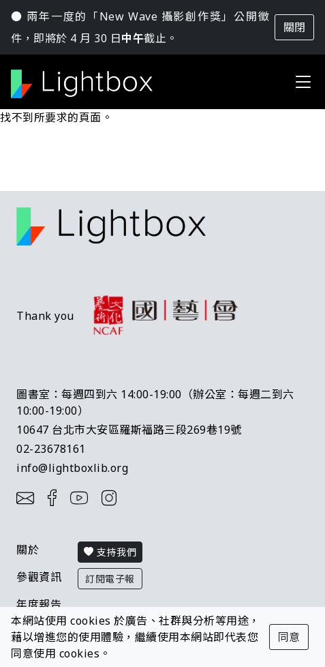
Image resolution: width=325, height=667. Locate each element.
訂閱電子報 (110, 578)
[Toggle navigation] (303, 81)
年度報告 (38, 604)
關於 (27, 549)
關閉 (294, 27)
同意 (289, 636)
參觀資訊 (38, 576)
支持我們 (110, 552)
